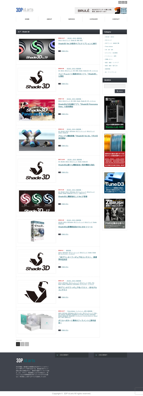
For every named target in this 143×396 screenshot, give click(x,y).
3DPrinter (64, 313)
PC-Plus (87, 314)
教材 (78, 40)
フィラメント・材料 (81, 311)
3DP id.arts (69, 393)
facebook (126, 2)
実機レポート (109, 59)
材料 (62, 317)
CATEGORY (94, 19)
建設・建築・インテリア (112, 62)
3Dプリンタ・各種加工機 (112, 43)
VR (90, 70)
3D (59, 70)
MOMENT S (75, 314)
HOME (27, 19)
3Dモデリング (66, 40)
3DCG (60, 40)
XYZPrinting (76, 284)
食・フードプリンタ (110, 72)
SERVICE (71, 19)
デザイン (75, 193)
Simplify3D (72, 316)
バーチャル (95, 70)
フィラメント (79, 316)
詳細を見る (65, 51)
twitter (123, 2)
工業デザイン (82, 193)
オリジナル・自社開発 (111, 52)
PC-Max (81, 314)
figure (59, 284)
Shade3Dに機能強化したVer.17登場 (72, 196)
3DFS (59, 313)
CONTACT (116, 19)
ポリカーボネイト (88, 316)
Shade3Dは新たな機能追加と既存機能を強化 (76, 165)
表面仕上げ (68, 317)
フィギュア (72, 254)
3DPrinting (72, 131)
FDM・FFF (91, 283)
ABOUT (49, 19)
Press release (71, 311)
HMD (76, 70)
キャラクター (64, 254)
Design (60, 193)
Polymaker (92, 314)
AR (74, 70)
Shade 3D (73, 40)
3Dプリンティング (81, 131)
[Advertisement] (71, 374)
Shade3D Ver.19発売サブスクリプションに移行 (77, 44)
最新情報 (79, 38)
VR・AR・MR (109, 49)
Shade (81, 70)
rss (120, 2)
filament (63, 314)
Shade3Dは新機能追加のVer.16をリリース (75, 227)
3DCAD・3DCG (71, 38)
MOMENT (69, 314)
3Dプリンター (78, 313)
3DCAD (63, 131)
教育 (81, 40)
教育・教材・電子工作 (111, 65)
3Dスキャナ (108, 40)
